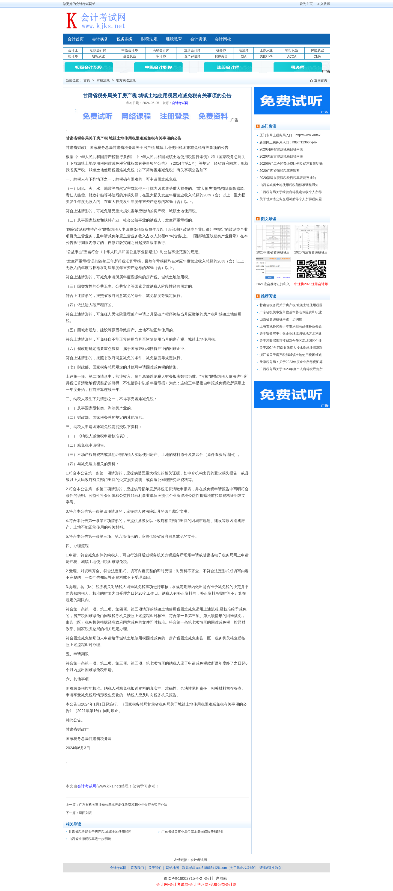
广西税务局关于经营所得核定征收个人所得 (291, 192)
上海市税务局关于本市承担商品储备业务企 (291, 326)
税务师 (221, 50)
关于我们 (155, 868)
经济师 (244, 50)
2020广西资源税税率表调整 (280, 171)
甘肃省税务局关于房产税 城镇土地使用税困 (100, 832)
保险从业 (317, 50)
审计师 (161, 56)
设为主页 (306, 4)
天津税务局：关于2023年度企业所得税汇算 (291, 362)
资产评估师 (192, 56)
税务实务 (125, 39)
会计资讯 (198, 39)
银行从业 (291, 50)
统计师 (73, 56)
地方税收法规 (126, 80)
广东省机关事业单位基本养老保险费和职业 (192, 832)
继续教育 (174, 39)
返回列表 (85, 813)
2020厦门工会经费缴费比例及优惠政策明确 (291, 164)
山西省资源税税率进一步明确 (90, 839)
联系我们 (137, 868)
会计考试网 (180, 103)
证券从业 (266, 50)
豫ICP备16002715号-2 (183, 878)
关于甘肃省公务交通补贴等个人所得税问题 (291, 199)
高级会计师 (161, 50)
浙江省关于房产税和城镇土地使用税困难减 (291, 355)
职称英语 (221, 56)
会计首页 (75, 39)
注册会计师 (192, 50)
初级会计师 (98, 50)
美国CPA (266, 56)
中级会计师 (129, 50)
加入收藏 (323, 4)
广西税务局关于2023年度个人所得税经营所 (291, 369)
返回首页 (320, 80)
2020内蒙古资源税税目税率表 (281, 156)
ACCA (291, 56)
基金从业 (129, 56)
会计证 (73, 50)
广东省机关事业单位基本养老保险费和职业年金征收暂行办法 (123, 805)
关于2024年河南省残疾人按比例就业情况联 (291, 348)
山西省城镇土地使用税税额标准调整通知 (289, 185)
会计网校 (223, 39)
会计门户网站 (215, 878)
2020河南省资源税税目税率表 (281, 149)
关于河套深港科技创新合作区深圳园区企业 (291, 341)
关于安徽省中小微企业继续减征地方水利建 (291, 333)
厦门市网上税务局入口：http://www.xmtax (290, 135)
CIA (243, 56)
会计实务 (100, 39)
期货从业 (98, 56)
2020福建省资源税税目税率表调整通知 (288, 178)
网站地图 (172, 868)
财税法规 (149, 39)
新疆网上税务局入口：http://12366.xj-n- (288, 142)
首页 (87, 80)
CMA (317, 56)
